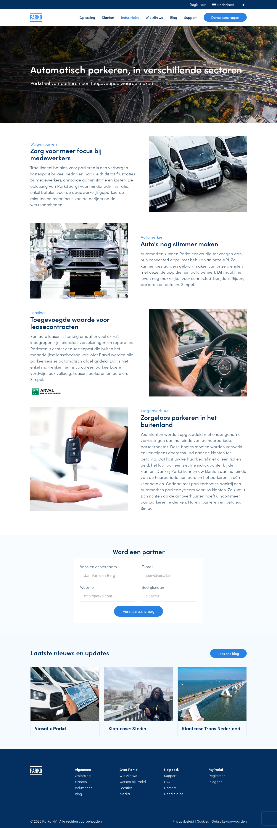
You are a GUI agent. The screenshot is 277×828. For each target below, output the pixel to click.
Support (190, 17)
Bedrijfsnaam (153, 587)
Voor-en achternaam (98, 567)
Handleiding (174, 793)
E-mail (147, 567)
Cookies (203, 821)
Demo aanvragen (225, 17)
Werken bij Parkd (132, 781)
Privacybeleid (183, 821)
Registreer (198, 4)
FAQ (167, 781)
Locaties (125, 787)
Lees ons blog (228, 653)
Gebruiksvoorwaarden (229, 821)
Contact (170, 787)
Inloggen (215, 781)
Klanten (108, 17)
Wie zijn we (154, 17)
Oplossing (87, 17)
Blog (173, 17)
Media (124, 793)
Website (87, 587)
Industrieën (130, 17)
